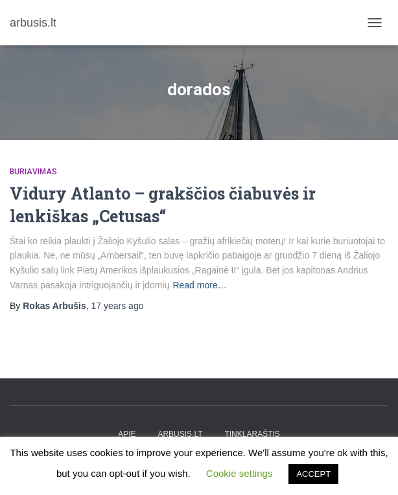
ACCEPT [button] (313, 474)
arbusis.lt (180, 434)
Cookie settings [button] (239, 473)
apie (126, 434)
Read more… (199, 285)
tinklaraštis (251, 434)
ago (117, 306)
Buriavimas (33, 171)
